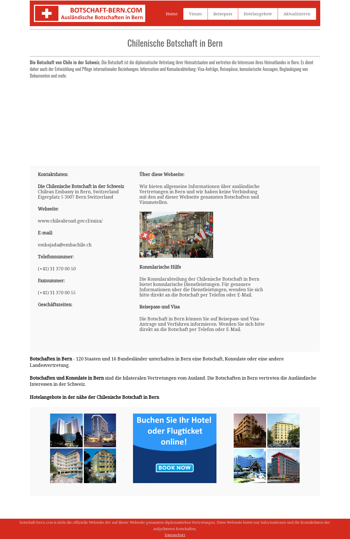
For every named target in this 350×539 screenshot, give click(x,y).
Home (172, 14)
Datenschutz (175, 535)
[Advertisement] (175, 120)
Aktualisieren (297, 14)
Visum (195, 14)
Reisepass (222, 14)
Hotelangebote (258, 14)
